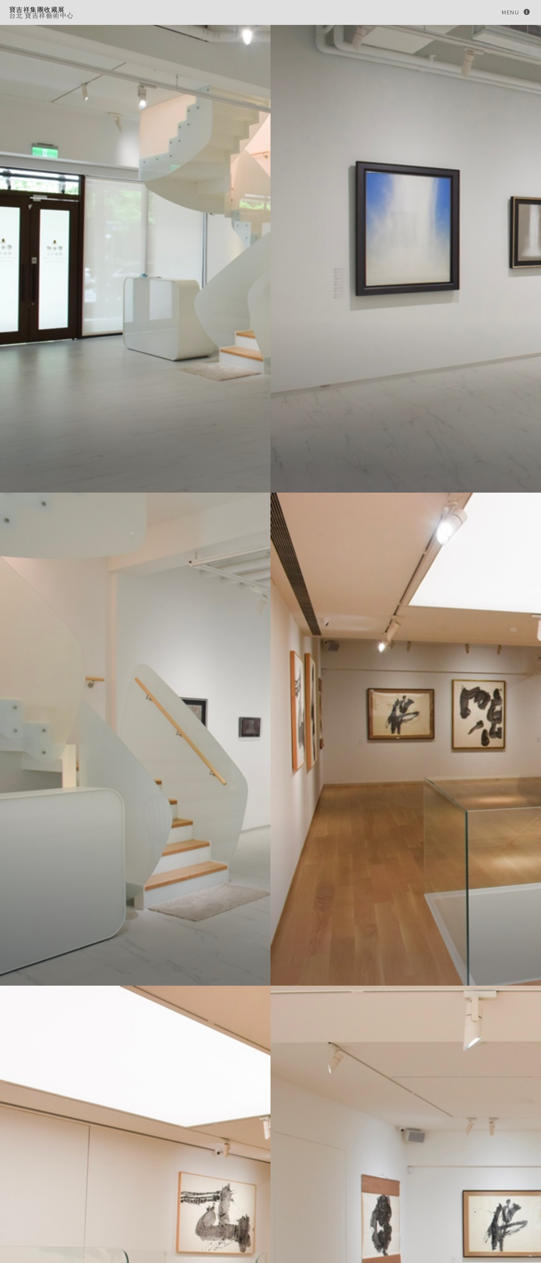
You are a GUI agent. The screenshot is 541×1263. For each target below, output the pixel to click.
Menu (510, 12)
